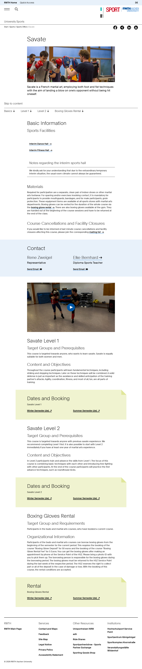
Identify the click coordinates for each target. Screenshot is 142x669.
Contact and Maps (48, 629)
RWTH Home (10, 2)
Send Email (33, 269)
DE (136, 2)
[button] (7, 9)
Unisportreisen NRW (83, 629)
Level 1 (25, 111)
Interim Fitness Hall (39, 150)
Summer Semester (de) (85, 410)
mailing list (95, 232)
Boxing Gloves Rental (68, 111)
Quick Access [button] (27, 2)
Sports (12, 27)
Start (6, 27)
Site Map (43, 639)
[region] (71, 148)
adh (75, 634)
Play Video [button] (71, 307)
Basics (8, 111)
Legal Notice (45, 644)
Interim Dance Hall (38, 144)
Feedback (44, 634)
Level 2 (41, 111)
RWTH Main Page (13, 629)
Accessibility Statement (51, 655)
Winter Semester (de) (38, 410)
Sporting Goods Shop (84, 652)
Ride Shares (79, 639)
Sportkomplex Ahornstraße (121, 642)
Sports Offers (21, 27)
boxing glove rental (41, 207)
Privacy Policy (46, 649)
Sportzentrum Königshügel (121, 637)
